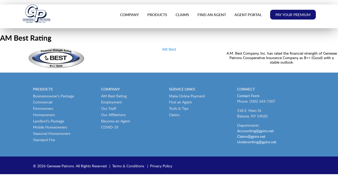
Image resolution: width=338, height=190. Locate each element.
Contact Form (248, 95)
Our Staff (108, 108)
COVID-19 (109, 127)
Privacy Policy (161, 166)
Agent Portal (248, 14)
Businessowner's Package (53, 96)
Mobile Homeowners (50, 127)
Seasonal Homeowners (51, 133)
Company (129, 14)
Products (157, 14)
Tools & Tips (179, 108)
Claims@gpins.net (251, 136)
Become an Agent (115, 121)
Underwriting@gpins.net (256, 142)
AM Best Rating (114, 96)
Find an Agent (212, 14)
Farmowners (43, 108)
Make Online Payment (187, 96)
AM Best (169, 49)
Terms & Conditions (128, 166)
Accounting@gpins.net (255, 131)
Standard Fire (44, 139)
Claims (182, 14)
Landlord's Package (48, 121)
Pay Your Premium (293, 14)
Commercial (42, 102)
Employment (111, 102)
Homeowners (44, 114)
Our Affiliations (113, 114)
